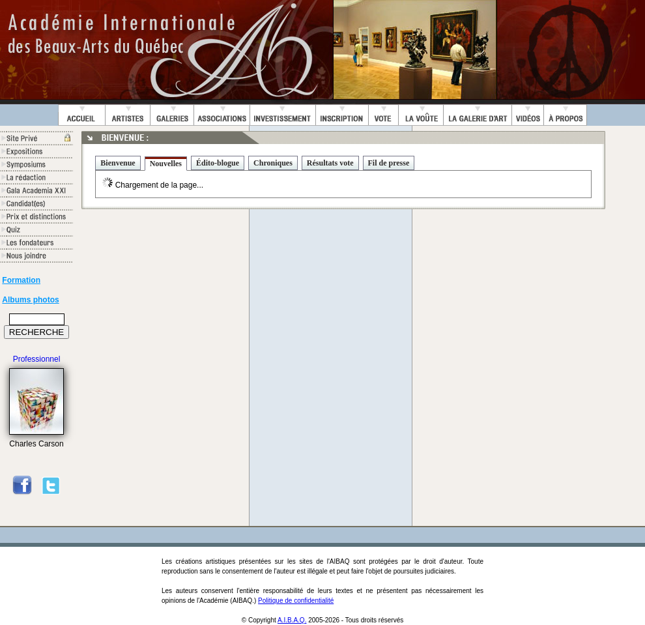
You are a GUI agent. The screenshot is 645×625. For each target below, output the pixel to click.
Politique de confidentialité (296, 600)
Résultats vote (330, 162)
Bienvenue (117, 162)
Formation (21, 280)
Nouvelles (166, 163)
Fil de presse (389, 162)
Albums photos (30, 299)
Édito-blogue (217, 162)
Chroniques (273, 162)
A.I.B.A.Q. (292, 620)
